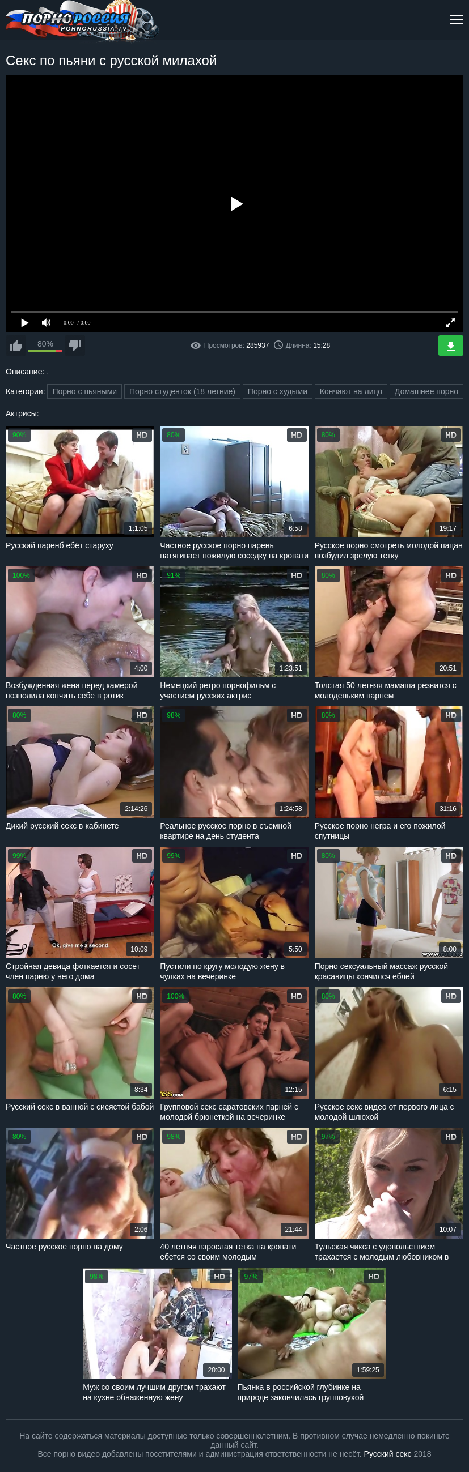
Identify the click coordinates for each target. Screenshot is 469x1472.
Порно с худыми (277, 391)
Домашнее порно (426, 391)
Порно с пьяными (84, 391)
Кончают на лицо (351, 391)
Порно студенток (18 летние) (182, 391)
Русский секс (388, 1453)
